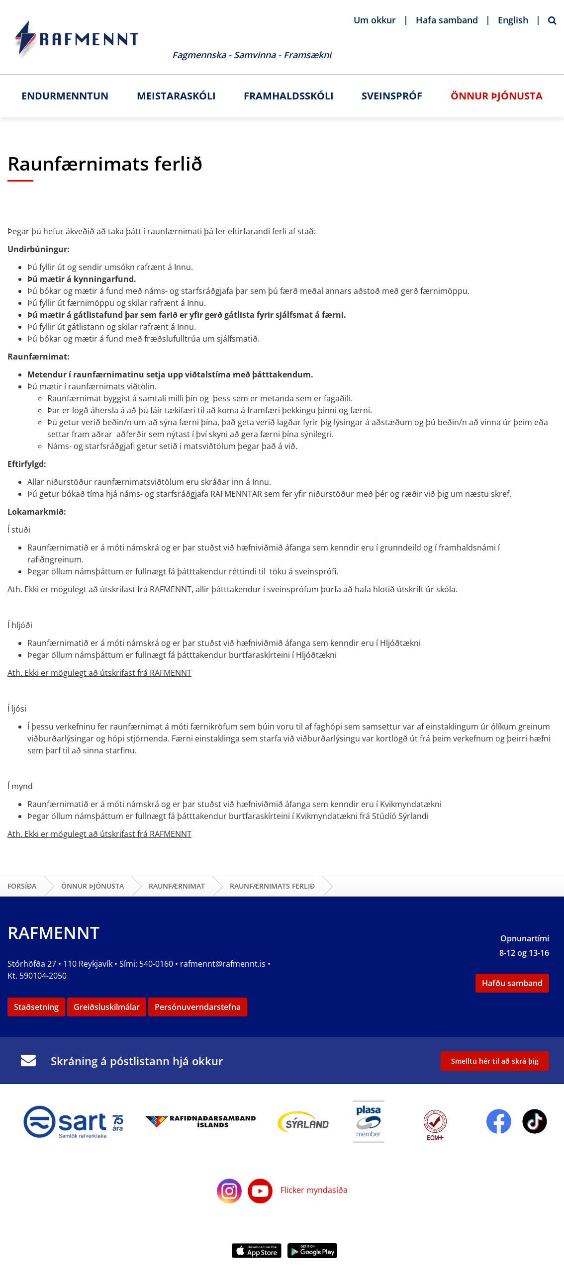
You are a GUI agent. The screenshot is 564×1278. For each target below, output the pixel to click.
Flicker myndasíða (313, 1190)
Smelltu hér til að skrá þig (495, 1061)
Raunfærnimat (177, 886)
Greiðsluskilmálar (107, 1007)
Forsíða (21, 886)
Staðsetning (36, 1007)
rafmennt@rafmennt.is (223, 963)
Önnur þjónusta (92, 886)
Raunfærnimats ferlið (272, 886)
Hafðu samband (512, 983)
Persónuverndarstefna (198, 1007)
